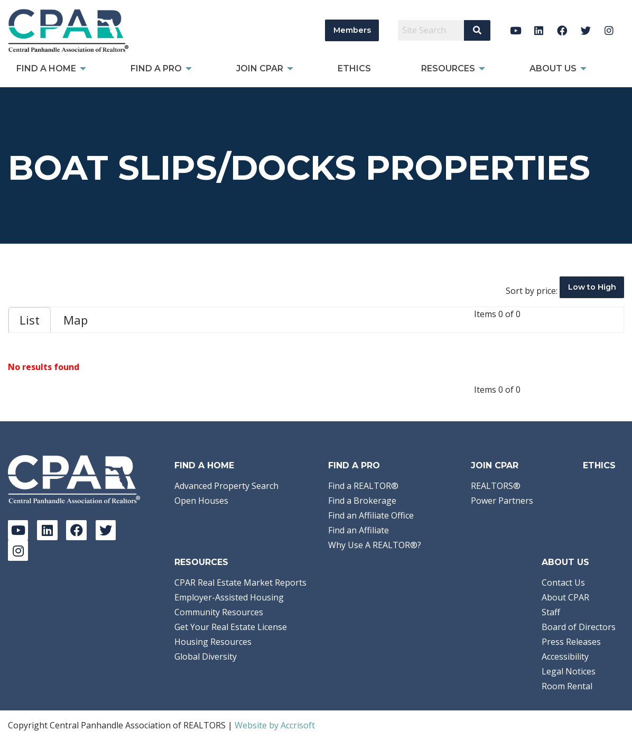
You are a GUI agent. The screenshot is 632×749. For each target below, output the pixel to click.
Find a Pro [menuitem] (156, 68)
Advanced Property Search (226, 486)
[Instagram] (609, 30)
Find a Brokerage (362, 500)
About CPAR (565, 597)
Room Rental (567, 686)
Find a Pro (354, 465)
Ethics (599, 465)
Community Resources (218, 612)
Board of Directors (579, 627)
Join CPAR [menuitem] (259, 68)
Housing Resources (213, 642)
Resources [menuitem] (448, 68)
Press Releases (571, 642)
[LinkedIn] (539, 30)
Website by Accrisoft (275, 725)
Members (352, 30)
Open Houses (201, 500)
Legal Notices (569, 671)
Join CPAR (494, 465)
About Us (565, 562)
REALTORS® (496, 486)
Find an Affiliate (358, 530)
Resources (201, 562)
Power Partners (502, 500)
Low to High (592, 287)
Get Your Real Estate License (230, 627)
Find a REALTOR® (363, 486)
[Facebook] (562, 30)
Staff (551, 612)
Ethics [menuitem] (354, 68)
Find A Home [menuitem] (46, 68)
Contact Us (563, 582)
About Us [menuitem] (553, 68)
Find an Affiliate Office (371, 515)
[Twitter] (586, 30)
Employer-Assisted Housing (229, 597)
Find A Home (204, 465)
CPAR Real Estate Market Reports (240, 582)
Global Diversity (205, 656)
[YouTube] (515, 30)
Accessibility (565, 656)
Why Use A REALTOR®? (374, 545)
